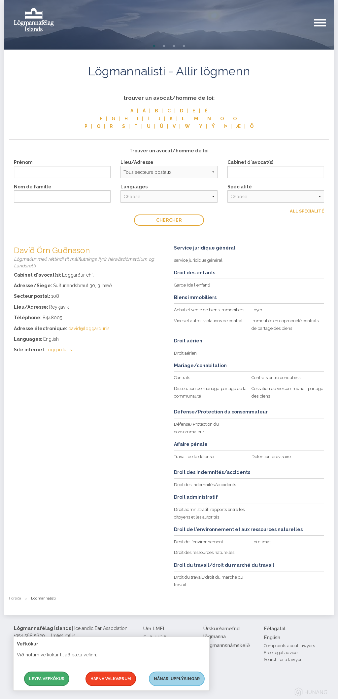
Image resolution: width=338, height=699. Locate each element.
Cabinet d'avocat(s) (250, 162)
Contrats (182, 377)
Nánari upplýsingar (177, 679)
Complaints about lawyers (289, 645)
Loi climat (261, 541)
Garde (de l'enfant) (192, 285)
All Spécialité (307, 211)
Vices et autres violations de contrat (208, 320)
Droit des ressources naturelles (204, 552)
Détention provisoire (271, 456)
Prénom (23, 162)
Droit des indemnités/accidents (205, 484)
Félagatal (275, 629)
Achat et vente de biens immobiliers (209, 309)
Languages (134, 186)
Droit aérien (185, 353)
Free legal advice (280, 652)
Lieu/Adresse (136, 162)
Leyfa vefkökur (46, 679)
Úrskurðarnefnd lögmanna (221, 633)
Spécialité (239, 186)
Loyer (257, 309)
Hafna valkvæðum (110, 679)
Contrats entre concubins (276, 377)
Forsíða (15, 598)
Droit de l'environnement (198, 541)
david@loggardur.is (89, 328)
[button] (324, 29)
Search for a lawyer (283, 659)
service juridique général (198, 260)
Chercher (169, 220)
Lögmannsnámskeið (226, 645)
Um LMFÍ (153, 629)
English (272, 638)
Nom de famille (32, 186)
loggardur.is (59, 349)
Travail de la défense (194, 456)
